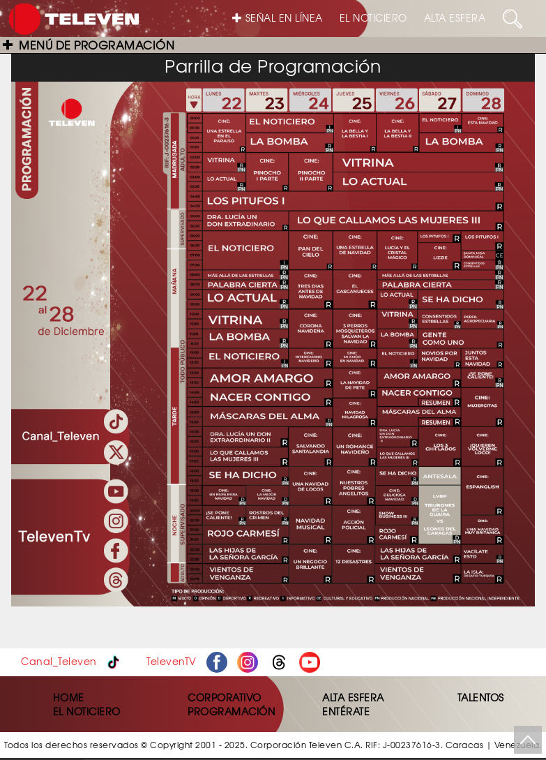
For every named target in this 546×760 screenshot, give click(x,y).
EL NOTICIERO (373, 17)
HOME (68, 697)
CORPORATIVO (224, 697)
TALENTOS (480, 697)
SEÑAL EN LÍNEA (277, 17)
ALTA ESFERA (455, 17)
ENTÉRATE (346, 711)
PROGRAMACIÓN (231, 711)
